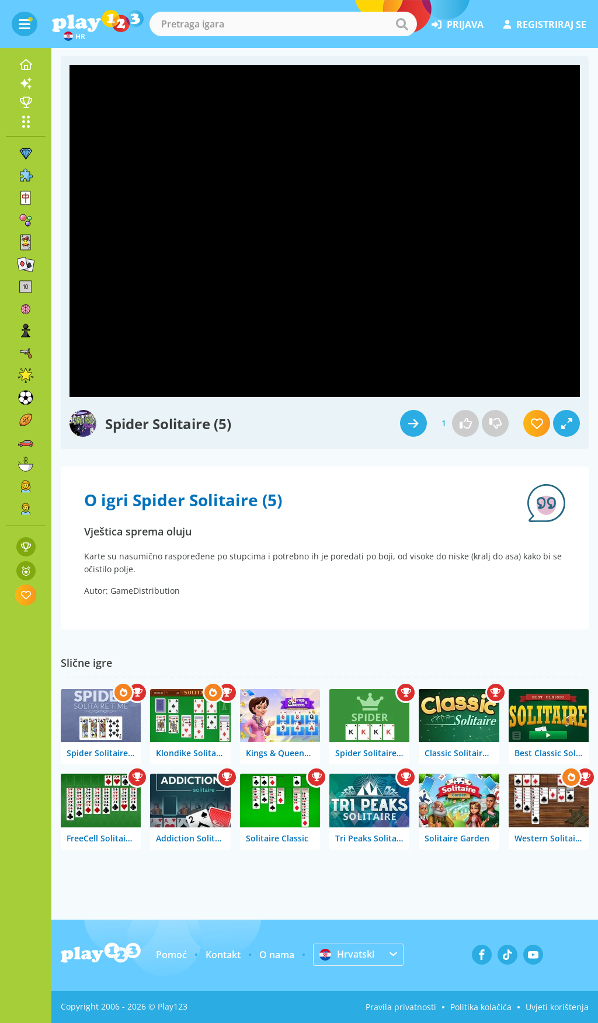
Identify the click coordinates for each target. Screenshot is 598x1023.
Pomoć (171, 954)
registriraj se (544, 24)
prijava (458, 24)
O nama (276, 954)
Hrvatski (346, 954)
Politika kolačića (481, 1006)
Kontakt (223, 954)
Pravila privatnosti (401, 1006)
